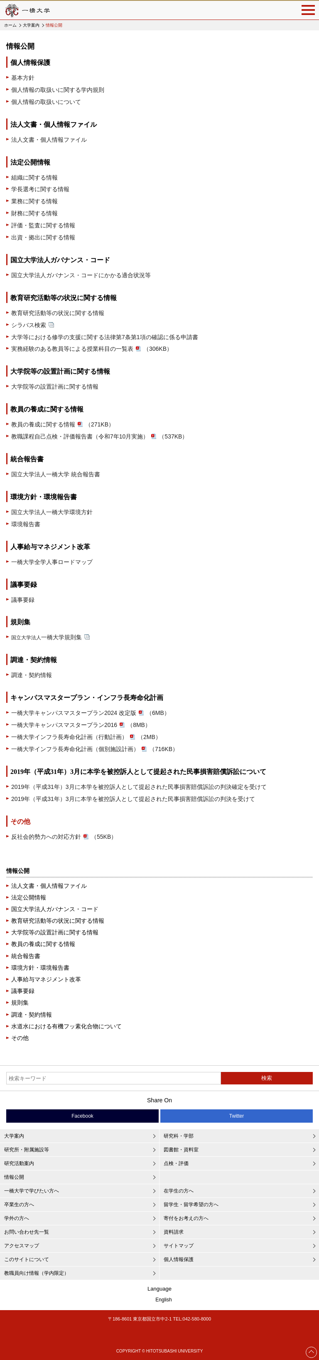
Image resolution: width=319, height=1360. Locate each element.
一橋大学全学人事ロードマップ (52, 562)
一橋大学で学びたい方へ (31, 1191)
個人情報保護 (179, 1259)
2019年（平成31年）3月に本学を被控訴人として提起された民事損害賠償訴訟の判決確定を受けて (139, 786)
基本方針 (22, 77)
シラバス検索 (32, 325)
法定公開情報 (28, 897)
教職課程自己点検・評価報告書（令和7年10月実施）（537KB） (99, 436)
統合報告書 (25, 956)
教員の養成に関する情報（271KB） (62, 424)
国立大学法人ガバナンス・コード (54, 909)
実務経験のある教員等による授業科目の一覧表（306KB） (91, 348)
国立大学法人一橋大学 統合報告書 (55, 474)
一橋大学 (27, 10)
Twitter (236, 1116)
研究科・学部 (179, 1136)
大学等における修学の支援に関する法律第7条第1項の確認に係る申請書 (104, 337)
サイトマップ (179, 1246)
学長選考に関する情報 (40, 189)
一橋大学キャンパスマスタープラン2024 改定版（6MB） (90, 713)
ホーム (10, 25)
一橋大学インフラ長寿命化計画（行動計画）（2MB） (86, 737)
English (163, 1300)
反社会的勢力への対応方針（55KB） (64, 836)
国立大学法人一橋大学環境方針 (52, 512)
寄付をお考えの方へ (186, 1218)
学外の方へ (16, 1218)
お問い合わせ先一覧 (26, 1232)
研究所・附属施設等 (26, 1150)
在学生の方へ (179, 1191)
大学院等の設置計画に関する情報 (54, 386)
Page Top (311, 1352)
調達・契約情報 (31, 675)
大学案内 (31, 25)
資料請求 (174, 1232)
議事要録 (22, 599)
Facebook (82, 1116)
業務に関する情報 (34, 201)
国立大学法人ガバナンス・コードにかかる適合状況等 (81, 275)
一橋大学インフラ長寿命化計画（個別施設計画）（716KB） (94, 749)
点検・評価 (176, 1163)
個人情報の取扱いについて (46, 102)
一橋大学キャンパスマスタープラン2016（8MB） (81, 725)
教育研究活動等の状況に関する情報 (57, 313)
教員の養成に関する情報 (43, 944)
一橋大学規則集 (50, 637)
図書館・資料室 (181, 1150)
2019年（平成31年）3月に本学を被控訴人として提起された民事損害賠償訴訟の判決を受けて (133, 799)
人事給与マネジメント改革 (46, 979)
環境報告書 (25, 524)
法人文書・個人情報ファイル (49, 139)
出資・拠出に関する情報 (43, 237)
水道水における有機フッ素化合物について (66, 1026)
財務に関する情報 (34, 213)
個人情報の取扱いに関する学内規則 (57, 89)
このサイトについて (26, 1259)
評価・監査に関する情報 (43, 225)
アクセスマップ (21, 1246)
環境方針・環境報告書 (40, 967)
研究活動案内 (19, 1163)
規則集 (20, 1002)
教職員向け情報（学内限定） (36, 1273)
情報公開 (17, 871)
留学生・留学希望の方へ (191, 1204)
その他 (20, 821)
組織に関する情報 (34, 177)
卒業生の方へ (19, 1204)
